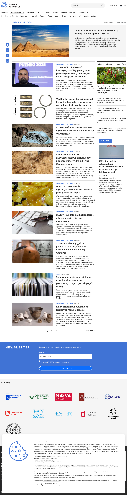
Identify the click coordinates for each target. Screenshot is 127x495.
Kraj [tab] (118, 64)
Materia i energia (68, 13)
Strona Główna (108, 22)
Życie (48, 13)
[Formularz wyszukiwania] (88, 5)
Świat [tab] (124, 64)
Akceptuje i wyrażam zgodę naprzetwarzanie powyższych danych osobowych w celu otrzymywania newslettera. (64, 361)
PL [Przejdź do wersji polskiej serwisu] (121, 5)
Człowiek (30, 13)
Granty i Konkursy (69, 16)
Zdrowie (40, 13)
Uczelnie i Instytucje (9, 16)
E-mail (41, 352)
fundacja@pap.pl (89, 475)
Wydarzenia (84, 16)
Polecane (106, 141)
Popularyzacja (53, 16)
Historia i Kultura (17, 13)
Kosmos (4, 13)
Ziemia (55, 13)
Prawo (42, 16)
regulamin (50, 361)
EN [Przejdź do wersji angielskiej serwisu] (125, 6)
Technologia (83, 13)
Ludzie (93, 16)
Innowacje (24, 16)
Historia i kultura (64, 64)
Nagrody (34, 16)
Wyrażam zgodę (51, 484)
